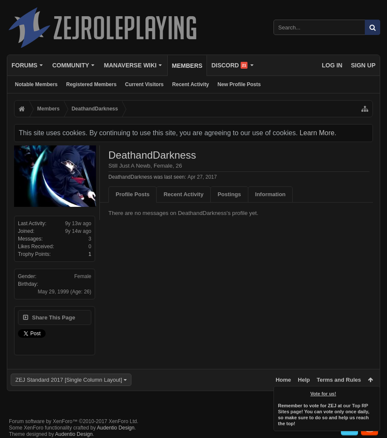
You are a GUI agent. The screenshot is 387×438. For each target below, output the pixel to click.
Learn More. (318, 132)
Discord (229, 65)
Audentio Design (115, 428)
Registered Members (91, 84)
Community (70, 65)
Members (187, 65)
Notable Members (36, 84)
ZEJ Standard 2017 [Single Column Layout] (68, 380)
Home (283, 380)
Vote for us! (323, 393)
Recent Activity (190, 84)
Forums (25, 65)
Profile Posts (132, 194)
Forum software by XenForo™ (73, 421)
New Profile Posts (239, 84)
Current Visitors (144, 84)
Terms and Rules (339, 380)
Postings (229, 194)
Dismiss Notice (374, 392)
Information (270, 194)
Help (304, 380)
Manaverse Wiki (130, 65)
